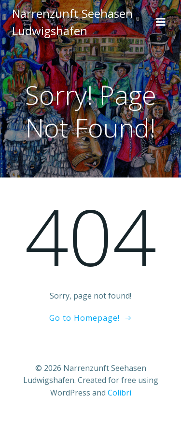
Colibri (119, 392)
